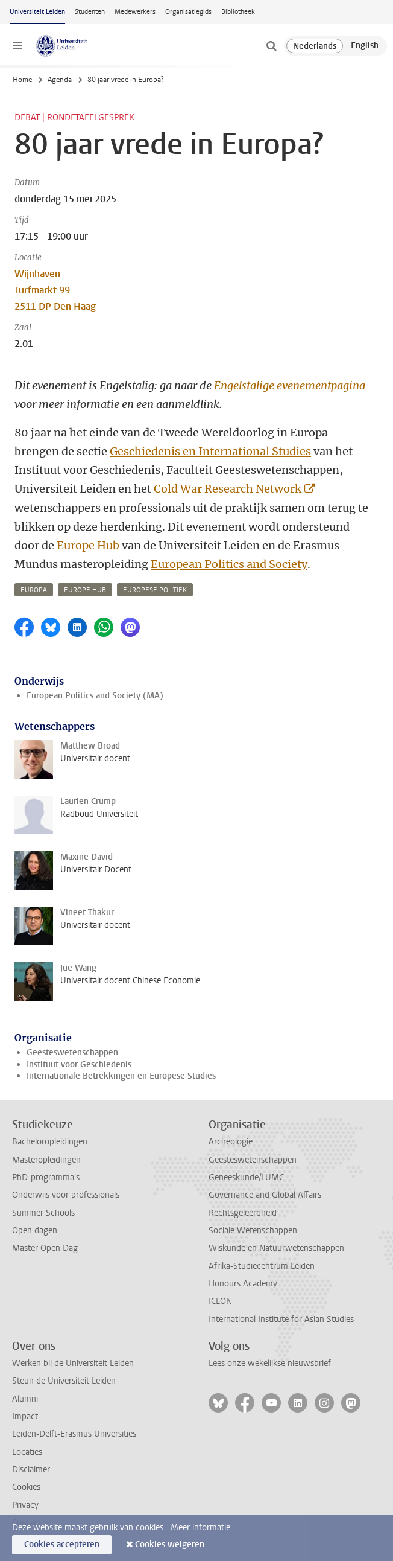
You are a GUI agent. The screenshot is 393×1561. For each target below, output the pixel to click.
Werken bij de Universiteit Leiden (73, 1363)
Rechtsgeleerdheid (243, 1213)
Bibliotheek (238, 11)
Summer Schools (43, 1213)
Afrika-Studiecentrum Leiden (262, 1266)
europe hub (85, 590)
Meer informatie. (202, 1527)
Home (22, 80)
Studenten (90, 11)
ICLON (220, 1301)
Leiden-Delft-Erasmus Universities (74, 1434)
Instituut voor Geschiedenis (79, 1064)
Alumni (25, 1399)
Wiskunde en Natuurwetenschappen (276, 1248)
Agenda (60, 80)
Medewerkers (135, 11)
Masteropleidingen (46, 1160)
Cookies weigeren (169, 1544)
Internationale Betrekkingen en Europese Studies (121, 1076)
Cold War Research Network (227, 489)
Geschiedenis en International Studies (210, 451)
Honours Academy (243, 1283)
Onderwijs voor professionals (65, 1195)
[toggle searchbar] (271, 46)
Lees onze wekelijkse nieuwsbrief (270, 1363)
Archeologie (231, 1142)
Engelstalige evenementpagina (289, 385)
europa (33, 590)
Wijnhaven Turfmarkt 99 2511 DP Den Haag (55, 290)
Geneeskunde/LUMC (246, 1177)
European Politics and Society (229, 564)
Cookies (26, 1487)
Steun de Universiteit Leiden (64, 1381)
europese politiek (155, 590)
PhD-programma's (46, 1177)
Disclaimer (31, 1469)
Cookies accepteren (61, 1544)
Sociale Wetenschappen (253, 1230)
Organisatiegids (188, 11)
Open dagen (34, 1230)
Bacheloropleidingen (49, 1142)
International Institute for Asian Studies (281, 1319)
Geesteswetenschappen (72, 1052)
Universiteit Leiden (37, 11)
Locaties (27, 1452)
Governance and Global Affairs (265, 1195)
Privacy (25, 1505)
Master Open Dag (45, 1248)
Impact (25, 1416)
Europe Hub (88, 545)
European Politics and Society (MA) (95, 695)
